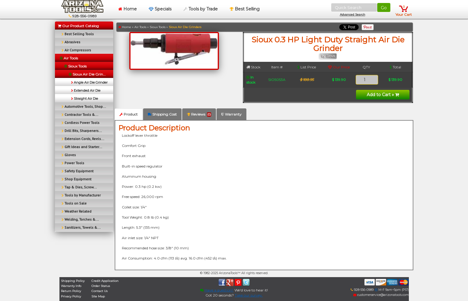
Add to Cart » (383, 94)
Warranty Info (71, 286)
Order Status (100, 286)
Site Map (98, 296)
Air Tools (140, 27)
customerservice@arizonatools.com (381, 295)
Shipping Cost (162, 114)
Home (127, 9)
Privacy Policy (71, 296)
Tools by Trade (200, 9)
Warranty (231, 114)
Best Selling (245, 9)
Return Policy (71, 291)
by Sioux (328, 56)
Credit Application (105, 281)
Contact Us (99, 291)
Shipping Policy (73, 281)
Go (384, 7)
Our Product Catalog (78, 26)
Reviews (199, 114)
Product (128, 114)
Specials (160, 9)
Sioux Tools (157, 27)
